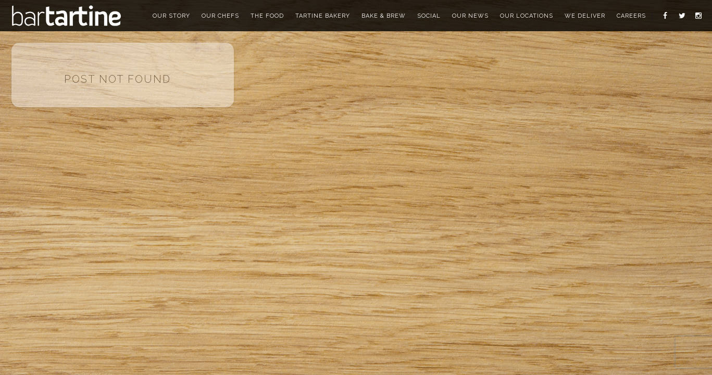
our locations (526, 15)
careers (631, 15)
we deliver (585, 15)
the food (267, 15)
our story (171, 15)
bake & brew (383, 15)
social (429, 15)
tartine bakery (322, 15)
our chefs (220, 15)
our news (470, 15)
